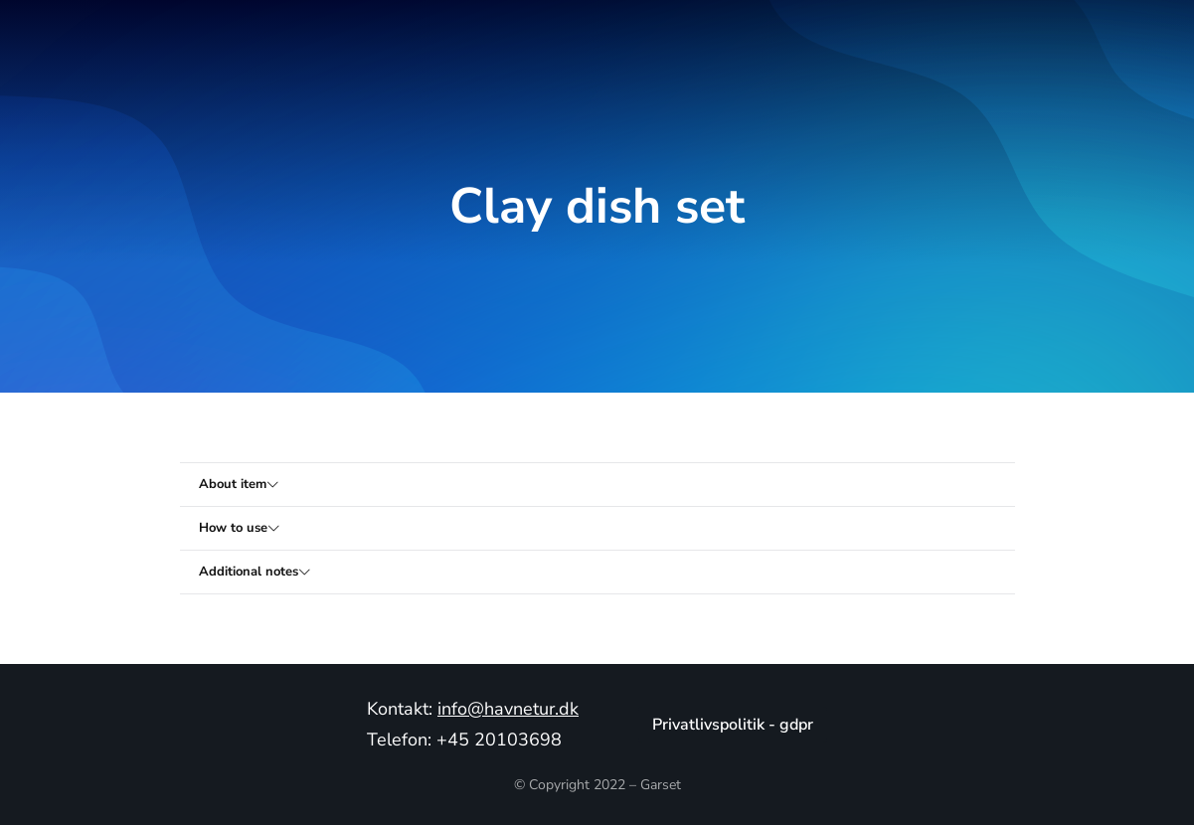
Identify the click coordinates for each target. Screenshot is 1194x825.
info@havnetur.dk (508, 709)
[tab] (597, 484)
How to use (234, 528)
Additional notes (249, 572)
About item (233, 484)
